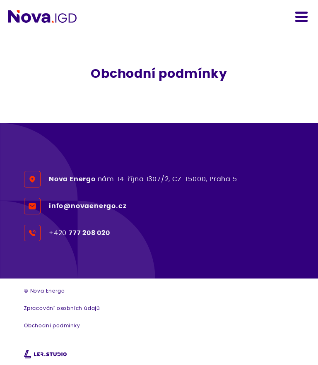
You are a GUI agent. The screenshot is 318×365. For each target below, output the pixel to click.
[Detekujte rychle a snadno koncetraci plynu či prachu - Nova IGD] (42, 16)
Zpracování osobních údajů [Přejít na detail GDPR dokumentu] (62, 308)
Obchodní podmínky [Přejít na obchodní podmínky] (52, 325)
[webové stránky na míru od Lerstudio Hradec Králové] (45, 354)
